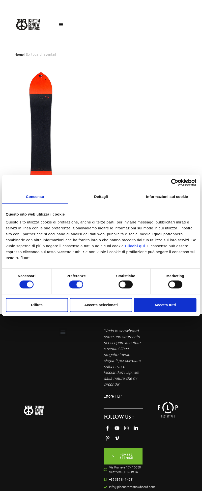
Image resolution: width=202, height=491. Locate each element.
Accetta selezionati (101, 305)
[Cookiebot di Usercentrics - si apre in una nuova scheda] (174, 182)
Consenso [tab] (35, 196)
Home (19, 54)
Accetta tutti (165, 305)
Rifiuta (37, 305)
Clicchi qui (135, 246)
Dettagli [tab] (101, 196)
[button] (63, 332)
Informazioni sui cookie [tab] (167, 196)
